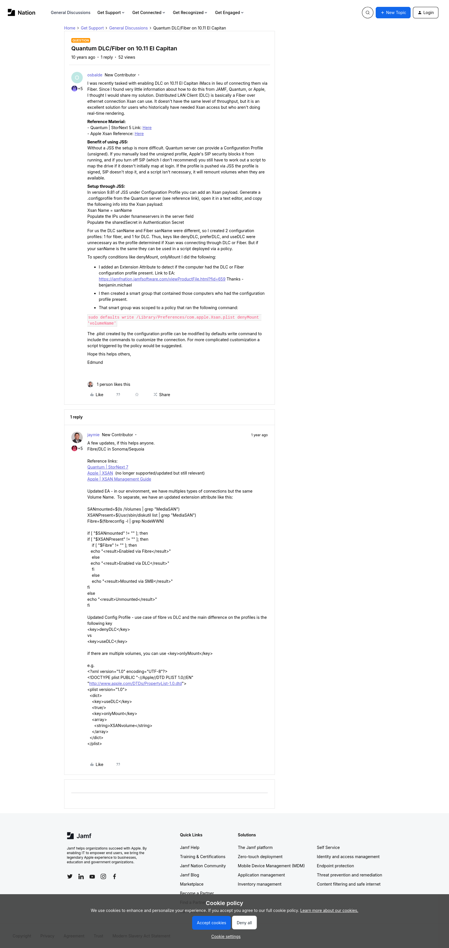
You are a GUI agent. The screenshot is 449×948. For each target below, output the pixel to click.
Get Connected (149, 12)
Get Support (111, 12)
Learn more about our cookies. (329, 910)
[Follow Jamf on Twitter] (70, 876)
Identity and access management (348, 856)
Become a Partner (197, 893)
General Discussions (70, 12)
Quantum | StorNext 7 (107, 467)
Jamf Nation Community (203, 865)
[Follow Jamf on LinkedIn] (81, 876)
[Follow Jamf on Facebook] (114, 876)
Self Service (328, 847)
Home (69, 27)
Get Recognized (190, 12)
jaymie (93, 434)
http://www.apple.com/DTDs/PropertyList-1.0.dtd (135, 683)
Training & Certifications (203, 856)
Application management (261, 874)
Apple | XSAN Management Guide (119, 479)
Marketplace (192, 884)
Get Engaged (230, 12)
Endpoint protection (335, 865)
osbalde (94, 74)
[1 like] (108, 384)
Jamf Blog (189, 874)
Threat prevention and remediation (349, 874)
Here (147, 127)
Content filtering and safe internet (349, 884)
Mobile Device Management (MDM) (271, 865)
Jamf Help (190, 847)
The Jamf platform (255, 847)
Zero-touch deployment (260, 856)
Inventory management (259, 884)
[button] (393, 12)
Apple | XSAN (100, 473)
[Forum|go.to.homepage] (22, 12)
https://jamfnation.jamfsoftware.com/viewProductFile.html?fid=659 (162, 278)
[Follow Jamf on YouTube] (92, 876)
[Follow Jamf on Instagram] (103, 876)
